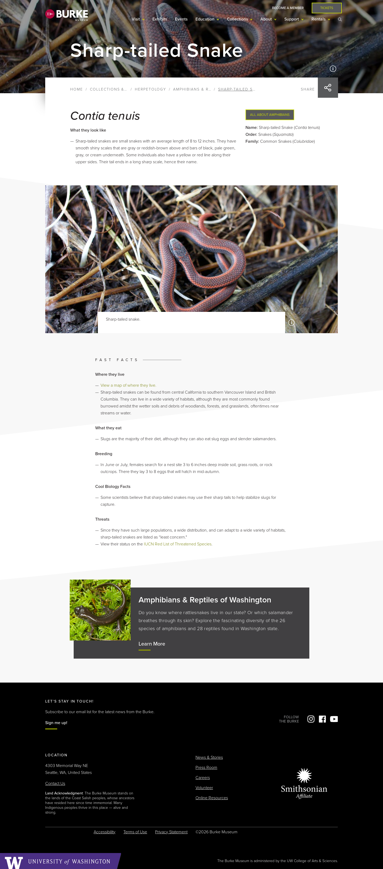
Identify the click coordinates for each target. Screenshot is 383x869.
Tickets (326, 8)
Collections (238, 19)
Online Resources (211, 798)
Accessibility (104, 832)
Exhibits (159, 19)
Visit (136, 19)
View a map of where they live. (128, 385)
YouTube (334, 719)
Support (292, 19)
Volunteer (204, 787)
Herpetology (150, 89)
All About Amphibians (270, 115)
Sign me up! (56, 722)
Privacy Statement (171, 832)
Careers (202, 777)
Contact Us (55, 783)
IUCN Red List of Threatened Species (177, 544)
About (266, 19)
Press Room (206, 767)
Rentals (319, 19)
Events (181, 19)
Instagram (311, 719)
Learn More (152, 644)
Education (205, 19)
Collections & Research (119, 89)
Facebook (322, 719)
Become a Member (288, 8)
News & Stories (209, 757)
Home (76, 89)
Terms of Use (135, 832)
